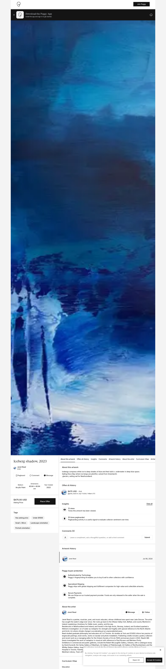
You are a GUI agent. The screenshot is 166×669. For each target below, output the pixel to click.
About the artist (128, 459)
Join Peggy (141, 4)
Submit (147, 537)
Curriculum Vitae (142, 459)
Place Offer (45, 501)
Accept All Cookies (154, 660)
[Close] (160, 649)
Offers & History (83, 459)
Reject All (136, 660)
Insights (94, 459)
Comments (103, 459)
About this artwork (68, 459)
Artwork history (115, 459)
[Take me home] (18, 4)
